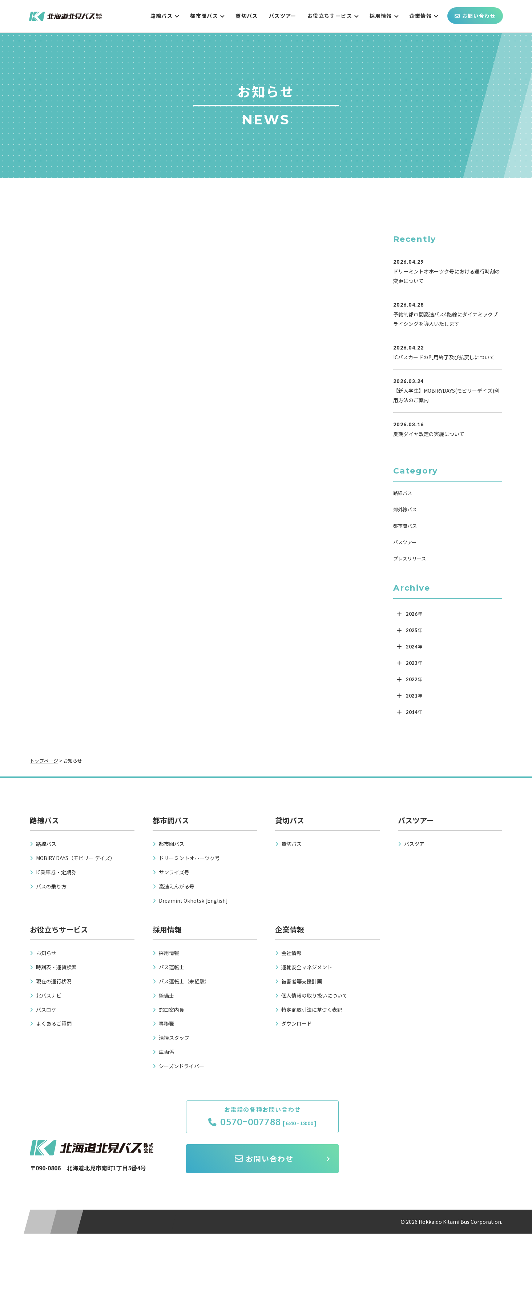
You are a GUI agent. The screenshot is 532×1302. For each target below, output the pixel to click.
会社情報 (291, 952)
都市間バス (204, 15)
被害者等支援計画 (301, 981)
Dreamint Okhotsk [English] (193, 900)
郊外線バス (405, 509)
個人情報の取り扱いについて (314, 995)
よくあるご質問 (54, 1023)
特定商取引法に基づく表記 (311, 1009)
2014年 (414, 712)
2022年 (414, 679)
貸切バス (246, 15)
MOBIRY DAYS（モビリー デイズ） (75, 858)
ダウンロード (296, 1023)
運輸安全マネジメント (306, 967)
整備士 (166, 995)
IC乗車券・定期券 (56, 872)
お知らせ (46, 952)
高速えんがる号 (176, 886)
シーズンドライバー (181, 1066)
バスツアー (283, 15)
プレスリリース (409, 558)
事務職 (166, 1023)
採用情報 (381, 15)
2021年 (414, 696)
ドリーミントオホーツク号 (189, 858)
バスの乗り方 (51, 886)
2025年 (414, 630)
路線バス (161, 15)
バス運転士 (171, 967)
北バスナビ (48, 995)
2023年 (414, 663)
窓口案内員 (171, 1009)
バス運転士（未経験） (184, 981)
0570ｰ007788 (244, 1122)
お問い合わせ (475, 15)
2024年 (414, 647)
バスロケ (46, 1009)
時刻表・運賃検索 (56, 967)
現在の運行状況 (54, 981)
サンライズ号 (174, 872)
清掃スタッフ (174, 1037)
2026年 (414, 614)
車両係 (166, 1051)
